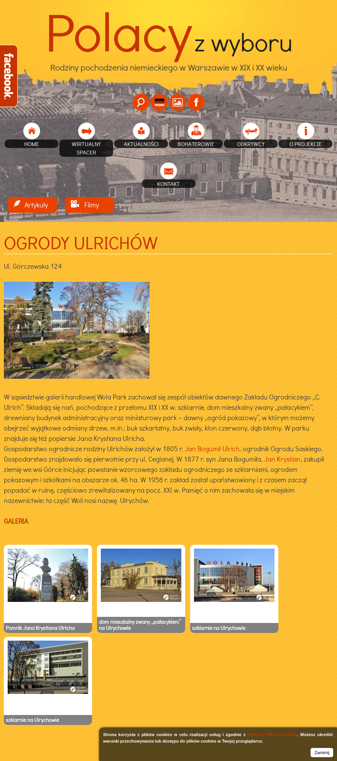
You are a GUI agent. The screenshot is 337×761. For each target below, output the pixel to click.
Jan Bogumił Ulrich (212, 448)
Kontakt (168, 183)
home (31, 144)
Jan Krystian (282, 459)
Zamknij (321, 752)
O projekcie (305, 144)
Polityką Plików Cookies (272, 734)
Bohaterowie (196, 144)
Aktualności (141, 144)
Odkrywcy (251, 144)
